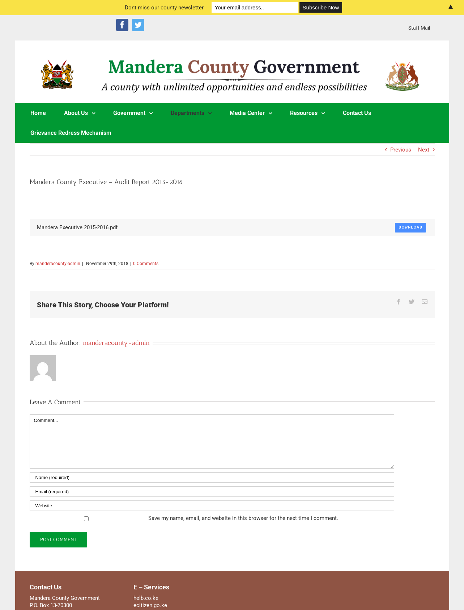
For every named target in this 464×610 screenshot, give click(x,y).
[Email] (212, 491)
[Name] (212, 477)
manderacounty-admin (57, 263)
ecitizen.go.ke (150, 605)
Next (423, 149)
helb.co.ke (145, 598)
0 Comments (145, 263)
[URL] (212, 505)
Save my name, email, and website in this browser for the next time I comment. (243, 518)
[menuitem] (419, 28)
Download (410, 227)
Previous (400, 149)
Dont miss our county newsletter (164, 7)
